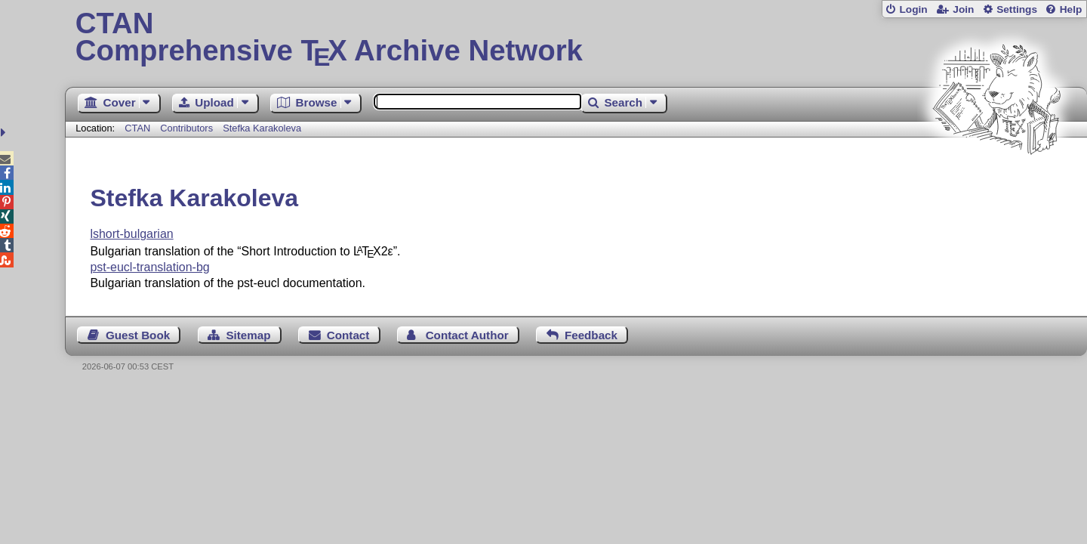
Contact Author (467, 335)
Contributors (186, 128)
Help (1071, 9)
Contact (348, 335)
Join (963, 9)
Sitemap (248, 335)
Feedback (591, 335)
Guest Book (138, 335)
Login (913, 9)
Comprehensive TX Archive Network (576, 38)
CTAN (137, 128)
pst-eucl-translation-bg (149, 267)
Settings (1016, 9)
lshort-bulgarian (131, 233)
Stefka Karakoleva (262, 128)
